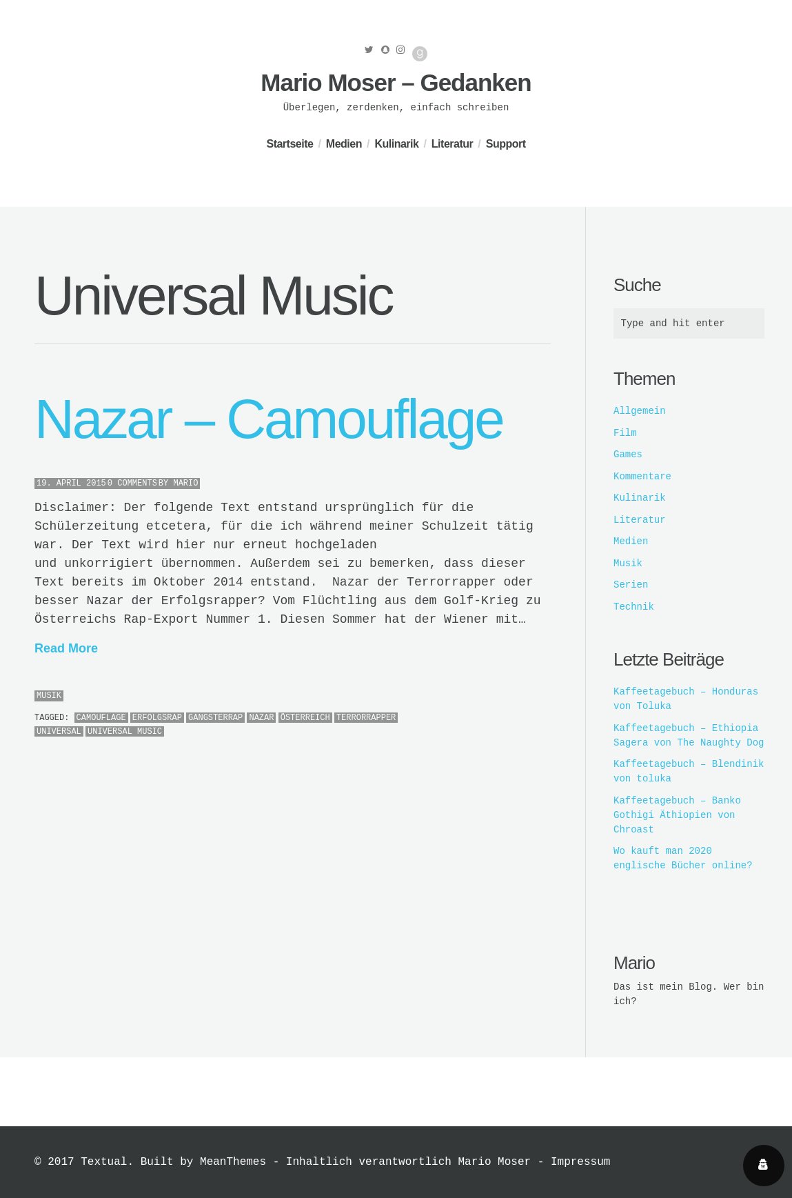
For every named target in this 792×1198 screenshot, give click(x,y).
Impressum (580, 1162)
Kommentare (642, 476)
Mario (185, 483)
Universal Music (125, 732)
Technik (633, 606)
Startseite (289, 144)
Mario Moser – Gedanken (396, 82)
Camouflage (101, 718)
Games (627, 454)
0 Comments (132, 483)
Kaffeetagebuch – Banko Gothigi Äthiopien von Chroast (677, 815)
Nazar (261, 718)
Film (625, 433)
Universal (59, 732)
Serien (630, 584)
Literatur (452, 144)
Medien (344, 144)
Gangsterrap (215, 718)
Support (506, 144)
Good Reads (419, 53)
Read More (66, 648)
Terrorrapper (366, 718)
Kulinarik (396, 144)
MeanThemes (233, 1162)
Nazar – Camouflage (268, 419)
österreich (305, 718)
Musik (49, 696)
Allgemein (639, 411)
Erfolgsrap (157, 718)
